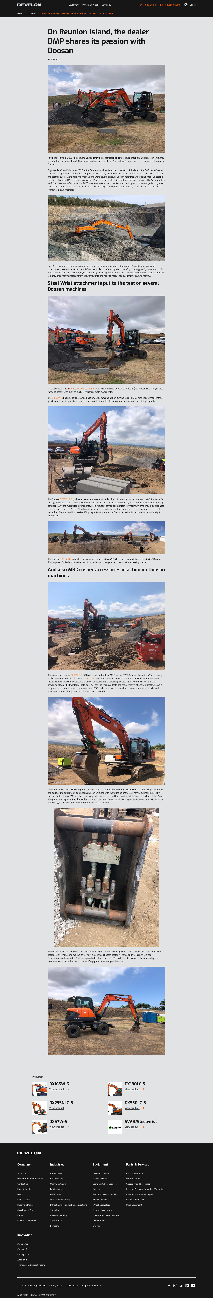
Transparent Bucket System (31, 1265)
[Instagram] (175, 1285)
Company (106, 4)
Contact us (22, 1184)
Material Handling (58, 1215)
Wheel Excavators (101, 1205)
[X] (181, 1285)
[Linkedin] (187, 1285)
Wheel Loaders (100, 1199)
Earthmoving (56, 1178)
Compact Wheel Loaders (105, 1184)
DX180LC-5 (89, 678)
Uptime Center (133, 1178)
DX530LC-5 (76, 675)
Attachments (99, 1220)
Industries (57, 1164)
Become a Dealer (25, 1205)
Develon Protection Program (140, 1194)
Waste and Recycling (60, 1199)
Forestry (54, 1226)
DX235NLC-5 (66, 559)
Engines (96, 1226)
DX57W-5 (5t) (67, 499)
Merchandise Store (26, 1210)
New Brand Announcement (30, 1178)
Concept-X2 (23, 1254)
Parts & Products (134, 1173)
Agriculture (56, 1220)
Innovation (24, 1235)
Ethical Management (27, 1220)
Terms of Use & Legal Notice (31, 1285)
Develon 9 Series (101, 1173)
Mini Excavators (100, 1178)
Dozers (96, 1189)
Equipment (74, 4)
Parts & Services (90, 4)
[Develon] (29, 4)
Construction (56, 1173)
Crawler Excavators (102, 1210)
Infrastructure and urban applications (68, 1205)
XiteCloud (22, 1259)
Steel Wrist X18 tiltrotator (82, 388)
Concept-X (22, 1249)
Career (20, 1215)
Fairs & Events (24, 1189)
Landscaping (56, 1189)
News (20, 1194)
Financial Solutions (135, 1199)
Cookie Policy (72, 1285)
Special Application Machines (106, 1215)
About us (21, 1173)
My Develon (23, 1244)
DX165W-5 (57, 397)
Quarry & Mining (58, 1184)
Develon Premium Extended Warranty (144, 1189)
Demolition (55, 1194)
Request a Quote (170, 4)
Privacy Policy (55, 1285)
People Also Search (91, 1285)
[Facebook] (169, 1285)
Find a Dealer (148, 4)
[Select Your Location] (186, 5)
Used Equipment (134, 1205)
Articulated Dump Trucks (105, 1194)
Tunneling (55, 1210)
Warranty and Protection (138, 1184)
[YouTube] (193, 1285)
